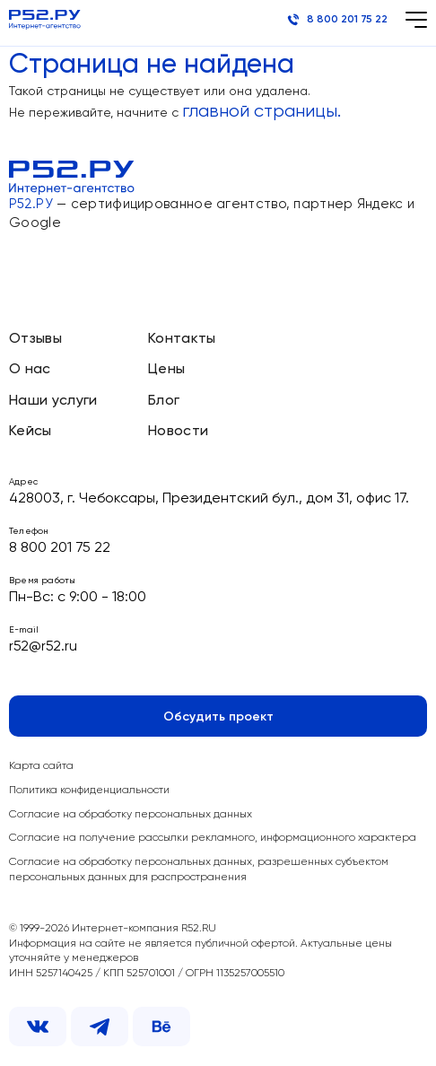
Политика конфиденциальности (89, 790)
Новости (178, 431)
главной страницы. (261, 111)
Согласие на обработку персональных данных (130, 814)
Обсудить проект (218, 717)
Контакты (182, 339)
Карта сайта (41, 766)
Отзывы (35, 339)
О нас (30, 370)
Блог (163, 401)
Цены (166, 370)
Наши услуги (53, 401)
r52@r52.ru (43, 647)
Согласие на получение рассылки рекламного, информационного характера (212, 838)
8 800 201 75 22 (337, 19)
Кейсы (30, 431)
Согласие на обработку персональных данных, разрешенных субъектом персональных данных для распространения (198, 870)
